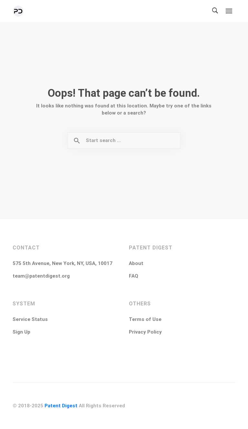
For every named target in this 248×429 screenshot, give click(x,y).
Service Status (30, 319)
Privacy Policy (145, 332)
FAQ (133, 276)
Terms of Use (145, 319)
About (136, 263)
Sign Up (21, 332)
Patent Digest (61, 406)
